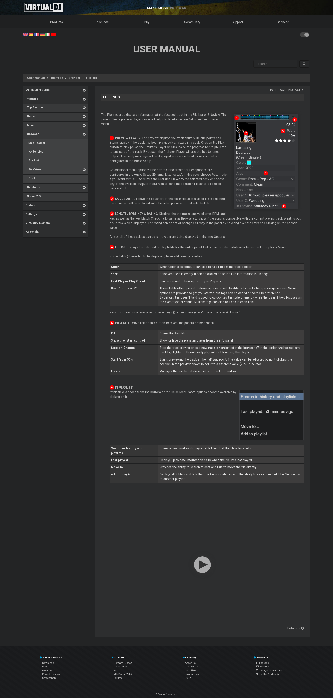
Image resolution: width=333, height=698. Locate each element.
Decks (31, 116)
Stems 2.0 (33, 196)
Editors (31, 205)
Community (192, 22)
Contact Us (191, 666)
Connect (283, 22)
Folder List (34, 151)
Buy (146, 22)
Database (33, 187)
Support (237, 22)
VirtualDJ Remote (38, 222)
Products (56, 22)
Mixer (30, 125)
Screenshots (49, 677)
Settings (31, 214)
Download (102, 22)
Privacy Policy (193, 674)
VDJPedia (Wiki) (123, 674)
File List (32, 160)
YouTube (262, 666)
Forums (118, 677)
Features (47, 670)
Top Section (34, 107)
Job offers (190, 670)
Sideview (214, 114)
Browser (74, 77)
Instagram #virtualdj (269, 670)
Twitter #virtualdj (267, 674)
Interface (56, 77)
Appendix (32, 231)
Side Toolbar (35, 142)
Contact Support (123, 662)
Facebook (263, 662)
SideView (33, 169)
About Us (190, 662)
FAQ (116, 670)
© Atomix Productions (166, 694)
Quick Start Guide (38, 89)
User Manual (36, 77)
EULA (188, 677)
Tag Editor (182, 333)
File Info (91, 77)
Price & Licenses (51, 674)
